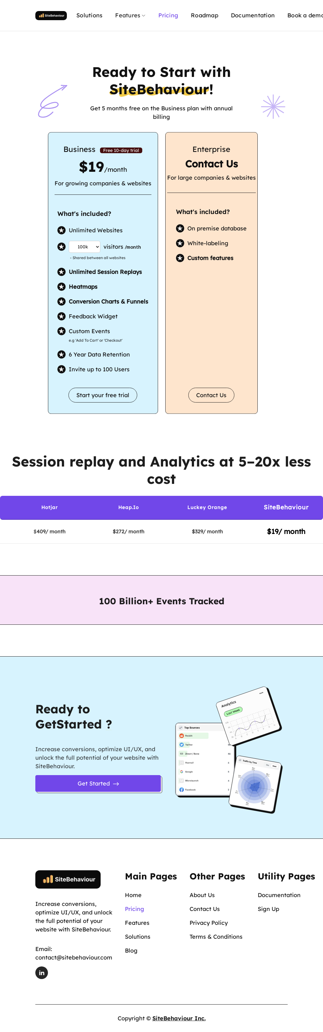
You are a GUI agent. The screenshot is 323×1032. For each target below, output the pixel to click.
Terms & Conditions (216, 936)
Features (137, 922)
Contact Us (211, 395)
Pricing (168, 15)
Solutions (89, 15)
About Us (202, 895)
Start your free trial (102, 395)
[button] (130, 15)
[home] (51, 15)
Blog (131, 950)
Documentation (253, 15)
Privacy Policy (209, 922)
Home (133, 895)
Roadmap (204, 15)
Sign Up (268, 909)
